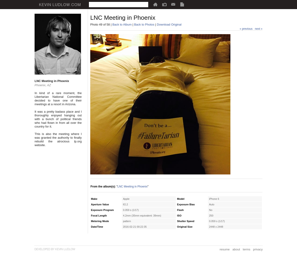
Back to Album (122, 24)
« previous (246, 28)
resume (224, 249)
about (236, 249)
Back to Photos (144, 24)
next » (258, 28)
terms (246, 249)
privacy (258, 249)
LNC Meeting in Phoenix (132, 186)
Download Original (169, 24)
